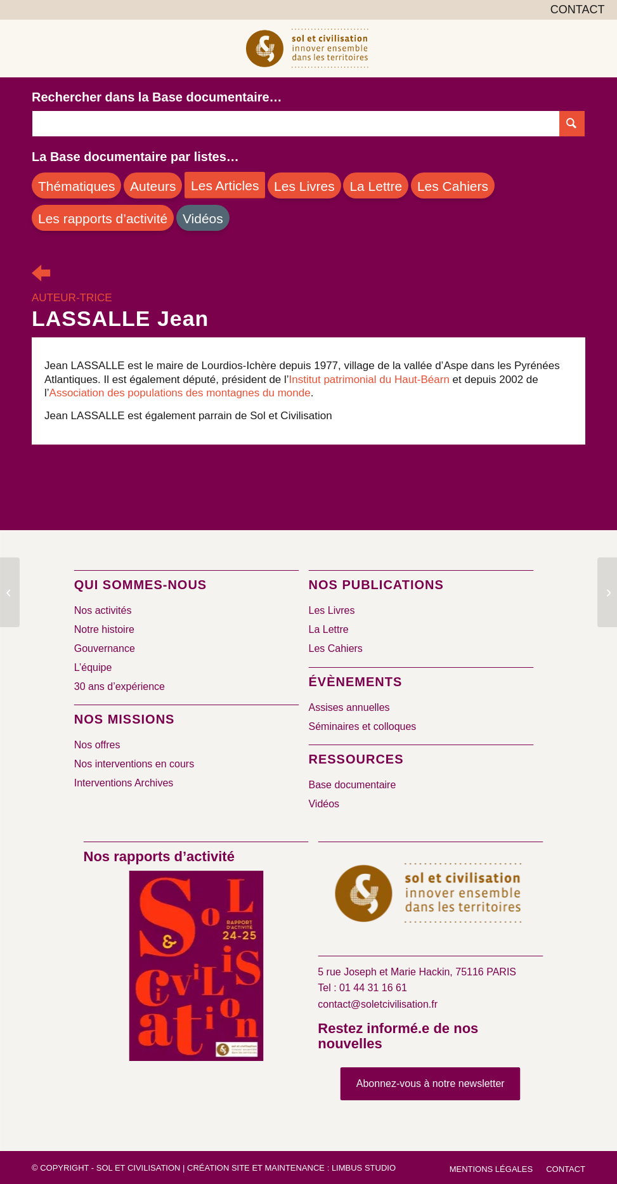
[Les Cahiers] (453, 185)
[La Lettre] (375, 185)
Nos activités (103, 610)
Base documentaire (352, 784)
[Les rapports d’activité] (103, 218)
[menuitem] (574, 10)
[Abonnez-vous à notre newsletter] (431, 1083)
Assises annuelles (348, 707)
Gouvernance (104, 648)
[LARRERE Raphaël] (10, 592)
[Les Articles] (225, 185)
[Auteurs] (153, 185)
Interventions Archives (124, 782)
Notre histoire (104, 629)
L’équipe (93, 667)
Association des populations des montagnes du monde (180, 393)
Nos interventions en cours (134, 763)
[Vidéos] (203, 218)
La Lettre (328, 629)
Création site (218, 1168)
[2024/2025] (196, 968)
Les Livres (331, 610)
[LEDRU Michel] (607, 592)
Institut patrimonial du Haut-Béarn (369, 380)
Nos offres (97, 744)
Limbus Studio (364, 1168)
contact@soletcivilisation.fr (378, 1004)
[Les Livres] (304, 185)
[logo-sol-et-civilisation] (308, 48)
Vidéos (323, 803)
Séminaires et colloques (362, 726)
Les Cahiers (335, 648)
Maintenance (294, 1168)
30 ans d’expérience (119, 686)
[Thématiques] (76, 185)
